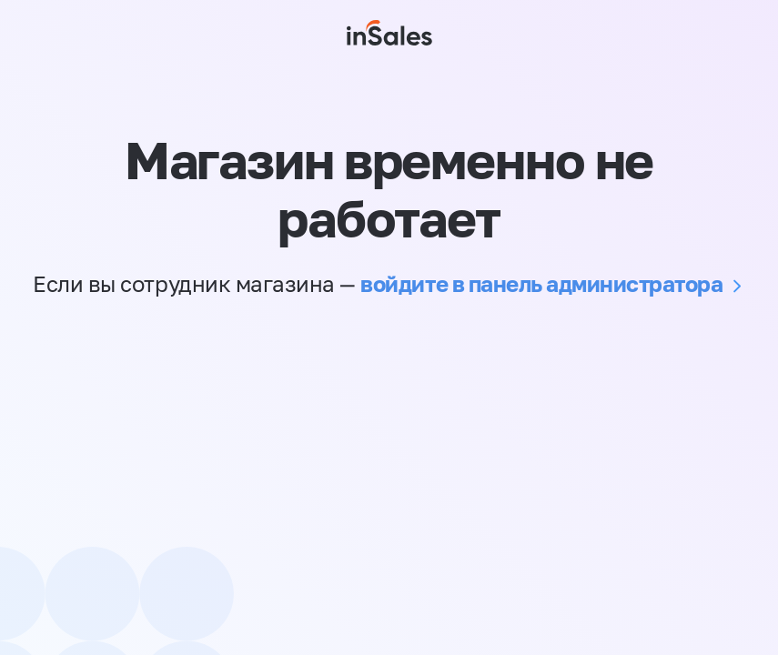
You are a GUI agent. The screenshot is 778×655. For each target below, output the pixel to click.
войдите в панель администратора (541, 283)
